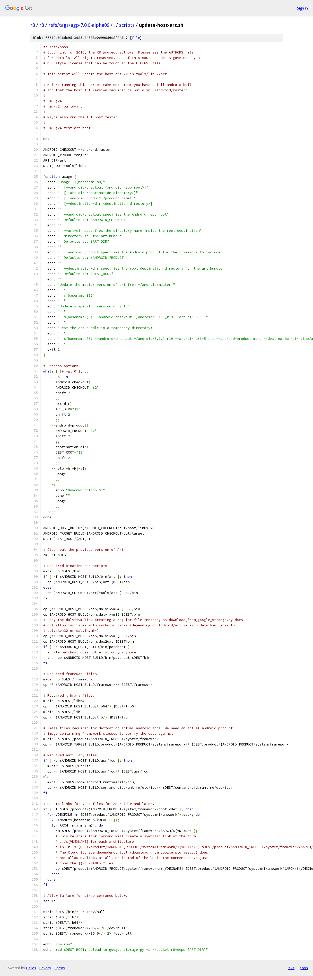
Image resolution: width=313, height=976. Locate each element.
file (136, 38)
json (304, 967)
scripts (127, 25)
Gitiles (31, 967)
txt (291, 967)
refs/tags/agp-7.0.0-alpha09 (78, 25)
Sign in (302, 8)
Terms (59, 967)
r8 (32, 25)
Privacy (45, 967)
